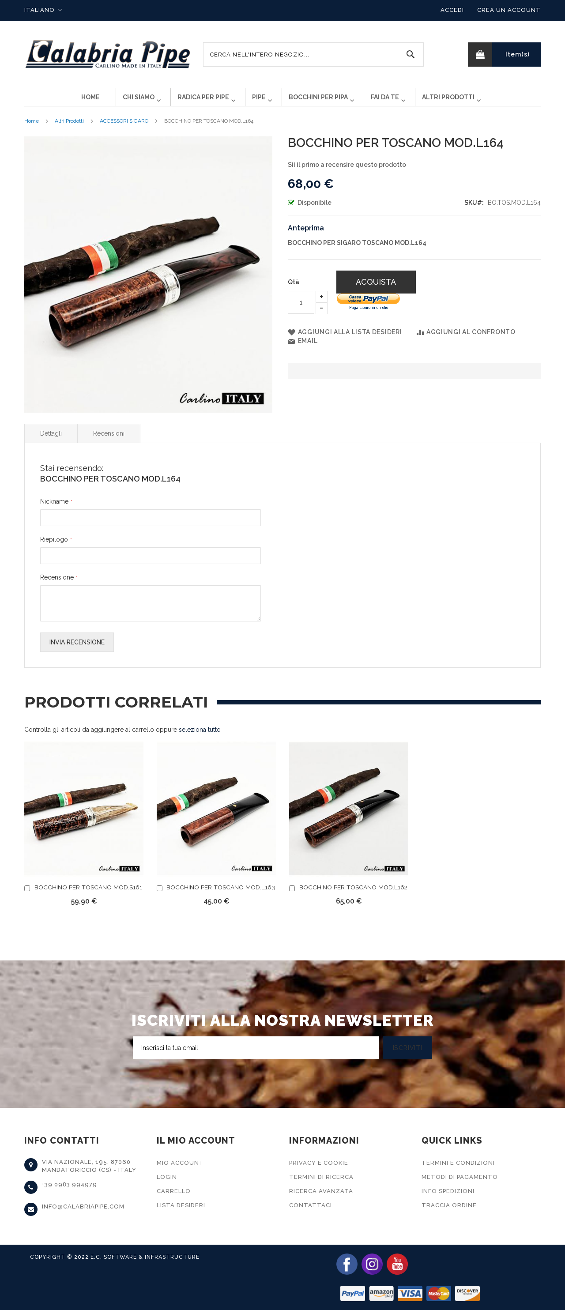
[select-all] (200, 736)
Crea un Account (509, 10)
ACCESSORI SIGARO (124, 128)
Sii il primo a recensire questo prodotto (347, 171)
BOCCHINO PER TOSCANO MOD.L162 (353, 894)
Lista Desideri (181, 1205)
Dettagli (51, 440)
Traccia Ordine (449, 1205)
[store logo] (108, 54)
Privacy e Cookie (318, 1162)
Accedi (452, 10)
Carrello (174, 1191)
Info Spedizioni (448, 1191)
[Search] (410, 54)
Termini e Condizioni (458, 1162)
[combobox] (313, 54)
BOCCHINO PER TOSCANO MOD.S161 (88, 894)
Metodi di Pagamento (460, 1177)
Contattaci (310, 1205)
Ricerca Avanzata (321, 1191)
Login (167, 1177)
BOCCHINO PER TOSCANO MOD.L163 (220, 894)
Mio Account (180, 1162)
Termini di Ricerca (321, 1177)
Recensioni (108, 440)
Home (31, 128)
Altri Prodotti (69, 128)
